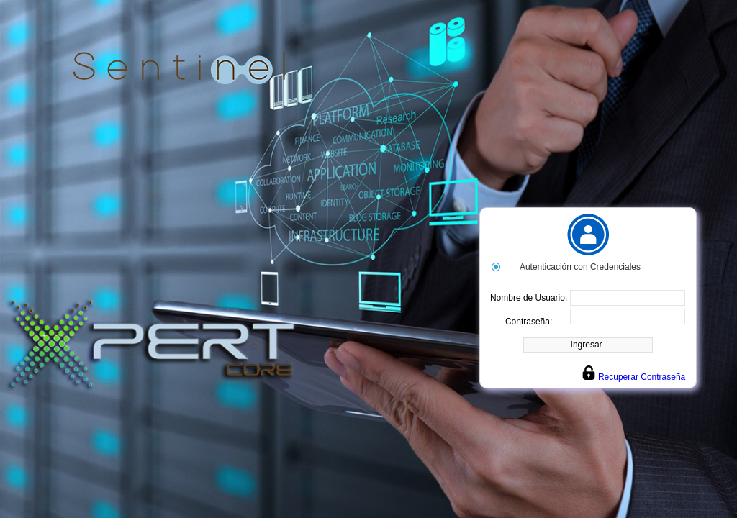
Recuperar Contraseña (634, 377)
